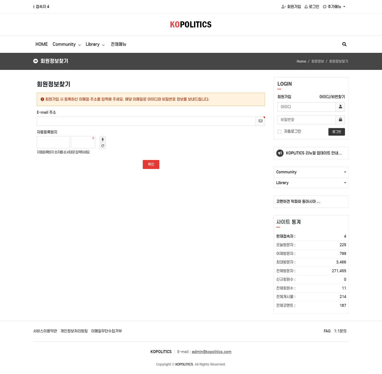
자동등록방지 (47, 132)
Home (301, 61)
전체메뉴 (118, 44)
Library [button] (282, 182)
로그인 (312, 6)
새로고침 (103, 146)
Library (93, 44)
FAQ (327, 331)
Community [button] (286, 172)
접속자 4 (41, 6)
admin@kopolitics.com (211, 351)
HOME (42, 44)
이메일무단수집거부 (106, 331)
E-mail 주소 (46, 112)
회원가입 (291, 6)
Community (65, 44)
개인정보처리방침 (74, 331)
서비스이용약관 (45, 331)
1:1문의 (340, 331)
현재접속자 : (311, 236)
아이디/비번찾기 (332, 96)
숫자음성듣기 (103, 139)
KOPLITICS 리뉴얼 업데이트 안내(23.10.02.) (312, 155)
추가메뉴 (332, 6)
